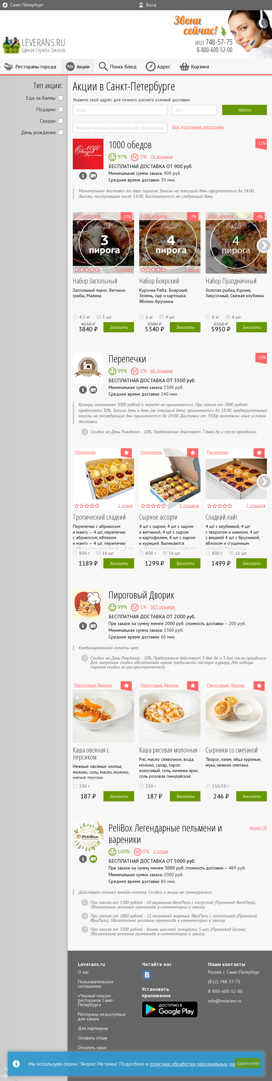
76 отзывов (161, 156)
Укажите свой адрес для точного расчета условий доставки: (131, 99)
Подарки (46, 109)
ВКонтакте (147, 975)
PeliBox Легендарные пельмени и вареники (165, 833)
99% (121, 370)
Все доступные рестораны (198, 127)
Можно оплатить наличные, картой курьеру (93, 176)
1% (143, 370)
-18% (261, 357)
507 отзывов (162, 607)
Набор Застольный (95, 280)
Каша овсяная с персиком (91, 753)
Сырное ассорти (158, 516)
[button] (247, 1064)
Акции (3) (258, 827)
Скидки (48, 121)
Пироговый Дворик (141, 594)
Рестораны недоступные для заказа (102, 1016)
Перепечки (127, 358)
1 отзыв (160, 851)
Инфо (83, 176)
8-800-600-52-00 (225, 991)
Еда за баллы (41, 98)
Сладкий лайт (221, 516)
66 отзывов (161, 371)
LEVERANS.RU (48, 45)
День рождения (38, 132)
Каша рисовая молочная (168, 749)
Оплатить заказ (92, 1047)
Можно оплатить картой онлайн (93, 859)
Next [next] (264, 245)
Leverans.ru (91, 964)
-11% (261, 143)
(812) (213, 42)
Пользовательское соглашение (96, 984)
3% (143, 156)
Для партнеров (93, 1028)
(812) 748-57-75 (224, 981)
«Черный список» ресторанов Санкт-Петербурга (96, 1000)
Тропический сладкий (99, 516)
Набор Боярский (159, 280)
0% (145, 851)
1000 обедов (130, 144)
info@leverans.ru (224, 1001)
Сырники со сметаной (232, 749)
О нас (83, 972)
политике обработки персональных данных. (198, 1064)
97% (121, 156)
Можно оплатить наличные (93, 390)
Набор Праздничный (231, 280)
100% (123, 851)
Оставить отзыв (92, 1038)
